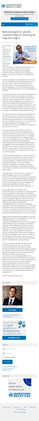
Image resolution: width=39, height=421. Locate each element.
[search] (31, 24)
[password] (21, 353)
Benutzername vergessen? (10, 366)
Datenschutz (6, 407)
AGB (25, 407)
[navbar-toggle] (3, 24)
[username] (21, 348)
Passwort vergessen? (8, 368)
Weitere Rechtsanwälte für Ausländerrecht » (11, 316)
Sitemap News (21, 409)
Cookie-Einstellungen (19, 412)
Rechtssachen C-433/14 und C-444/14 (7, 60)
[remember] (2, 357)
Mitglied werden (7, 370)
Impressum (17, 407)
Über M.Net (32, 407)
